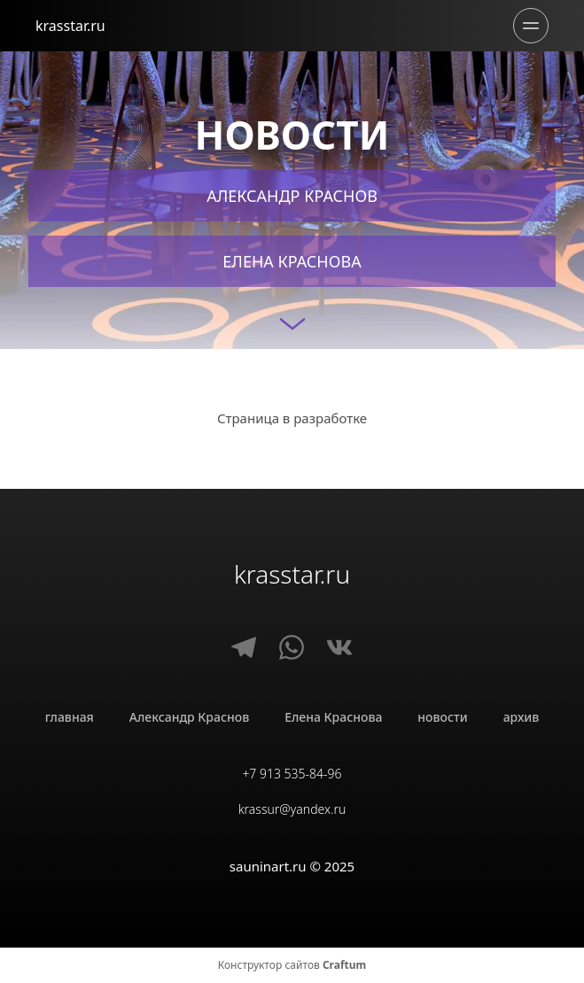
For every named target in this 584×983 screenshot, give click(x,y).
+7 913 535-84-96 (291, 773)
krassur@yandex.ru (292, 809)
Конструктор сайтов (292, 965)
